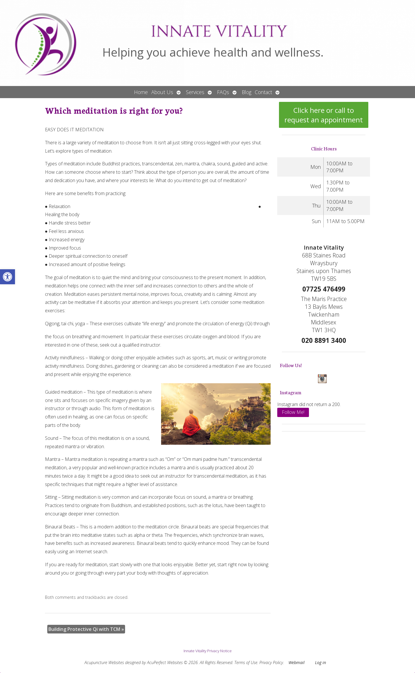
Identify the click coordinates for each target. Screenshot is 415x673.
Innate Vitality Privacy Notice (208, 650)
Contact (263, 92)
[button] (7, 276)
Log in (320, 662)
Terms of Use (245, 662)
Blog (246, 92)
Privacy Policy (271, 662)
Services (195, 92)
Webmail (296, 662)
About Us (162, 92)
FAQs (223, 92)
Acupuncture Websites (104, 662)
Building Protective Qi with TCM (86, 629)
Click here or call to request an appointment (323, 114)
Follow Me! (293, 412)
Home (141, 92)
